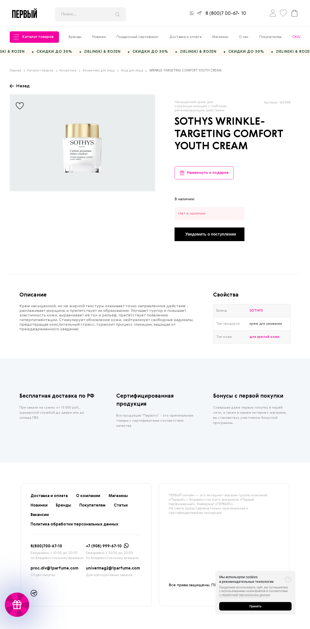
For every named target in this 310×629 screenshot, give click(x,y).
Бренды (75, 37)
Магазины (220, 37)
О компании (88, 498)
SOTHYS (194, 124)
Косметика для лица (100, 72)
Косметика (69, 72)
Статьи (121, 507)
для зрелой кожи (264, 339)
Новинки (99, 37)
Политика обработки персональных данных (74, 526)
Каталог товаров (33, 37)
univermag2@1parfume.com (113, 570)
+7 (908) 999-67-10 (104, 548)
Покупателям (270, 37)
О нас (244, 37)
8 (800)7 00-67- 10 (225, 13)
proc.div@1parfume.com (54, 570)
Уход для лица (134, 72)
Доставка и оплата (185, 37)
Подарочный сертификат (138, 37)
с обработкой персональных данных (244, 595)
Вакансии (40, 517)
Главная (17, 72)
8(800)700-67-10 (46, 548)
